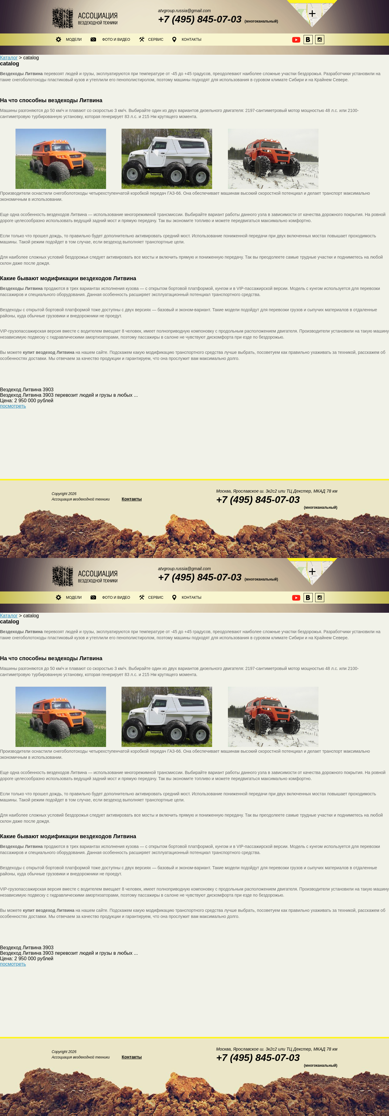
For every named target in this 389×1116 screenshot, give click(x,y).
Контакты (186, 39)
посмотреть (13, 406)
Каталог (9, 57)
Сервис (151, 39)
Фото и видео (110, 39)
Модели (69, 39)
